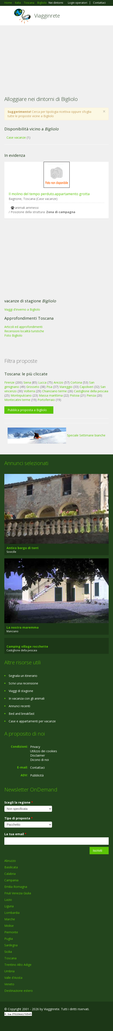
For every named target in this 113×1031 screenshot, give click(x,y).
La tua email (15, 834)
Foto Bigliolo (13, 335)
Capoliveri (86, 387)
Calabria (10, 874)
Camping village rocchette (27, 646)
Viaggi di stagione (21, 691)
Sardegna (11, 945)
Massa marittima (51, 395)
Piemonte (11, 932)
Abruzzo (10, 861)
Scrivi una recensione (23, 683)
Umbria (9, 971)
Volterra (29, 391)
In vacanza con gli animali (26, 698)
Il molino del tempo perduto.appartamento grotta (49, 193)
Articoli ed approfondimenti (23, 327)
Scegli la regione (18, 802)
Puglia (8, 939)
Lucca (42, 382)
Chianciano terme (54, 391)
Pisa (49, 387)
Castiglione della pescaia (91, 391)
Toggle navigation (8, 16)
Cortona (76, 382)
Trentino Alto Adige (17, 965)
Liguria (9, 906)
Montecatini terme (17, 400)
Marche (9, 919)
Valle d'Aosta (13, 978)
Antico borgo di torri (22, 548)
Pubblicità (37, 775)
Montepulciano (21, 395)
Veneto (9, 984)
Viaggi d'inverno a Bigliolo (22, 309)
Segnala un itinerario (23, 676)
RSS (35, 1023)
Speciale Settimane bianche (56, 435)
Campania (11, 880)
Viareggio (65, 387)
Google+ (15, 1023)
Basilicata (11, 867)
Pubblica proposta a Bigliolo (27, 410)
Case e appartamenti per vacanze (32, 721)
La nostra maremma (23, 627)
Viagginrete (47, 15)
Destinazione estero (18, 991)
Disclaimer (37, 755)
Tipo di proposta (18, 818)
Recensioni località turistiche (24, 331)
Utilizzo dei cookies (43, 751)
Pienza (91, 395)
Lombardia (12, 913)
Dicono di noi (39, 760)
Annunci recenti (19, 706)
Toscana (10, 958)
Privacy (35, 747)
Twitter (25, 1023)
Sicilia (8, 952)
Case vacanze (16, 137)
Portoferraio (46, 400)
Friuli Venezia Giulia (17, 893)
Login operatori (77, 2)
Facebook (5, 1023)
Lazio (8, 900)
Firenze (9, 382)
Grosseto (32, 387)
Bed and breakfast (21, 714)
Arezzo (58, 382)
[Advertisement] (56, 58)
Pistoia (74, 395)
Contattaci (99, 2)
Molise (9, 926)
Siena (27, 382)
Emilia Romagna (15, 887)
